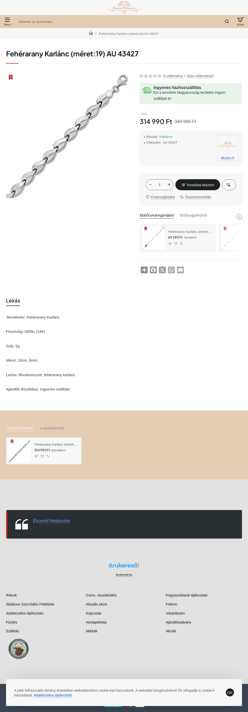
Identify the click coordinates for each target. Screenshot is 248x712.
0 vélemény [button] (173, 76)
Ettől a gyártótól (193, 215)
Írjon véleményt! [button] (200, 76)
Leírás (13, 300)
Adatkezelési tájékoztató (53, 695)
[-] (150, 184)
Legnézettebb (52, 428)
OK (230, 692)
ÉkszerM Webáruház (51, 521)
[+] (169, 184)
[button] (197, 184)
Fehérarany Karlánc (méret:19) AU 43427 (56, 444)
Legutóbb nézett (20, 428)
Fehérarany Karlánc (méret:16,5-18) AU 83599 (189, 232)
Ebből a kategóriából (157, 215)
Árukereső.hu (124, 574)
